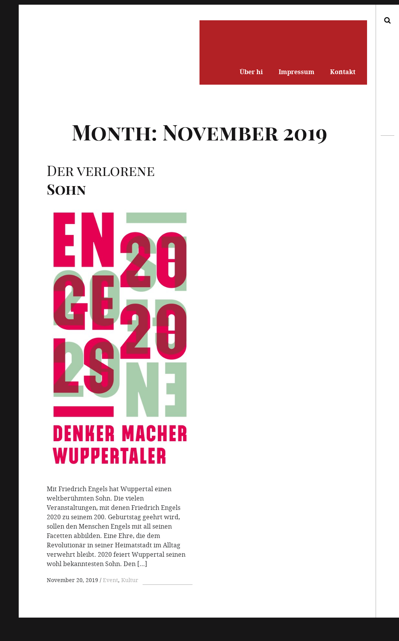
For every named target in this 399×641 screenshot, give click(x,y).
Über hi (251, 71)
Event (110, 580)
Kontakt (342, 71)
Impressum (296, 71)
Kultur (129, 580)
